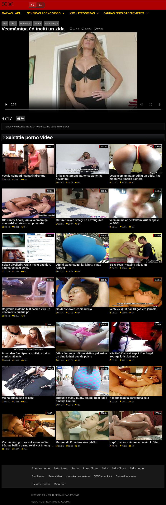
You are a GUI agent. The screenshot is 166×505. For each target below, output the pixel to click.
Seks (105, 468)
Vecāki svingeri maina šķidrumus (23, 175)
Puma (38, 23)
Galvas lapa (11, 13)
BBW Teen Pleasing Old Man (128, 264)
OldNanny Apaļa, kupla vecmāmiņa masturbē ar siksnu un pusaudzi (25, 222)
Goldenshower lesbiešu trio (74, 309)
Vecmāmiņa (51, 23)
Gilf (5, 23)
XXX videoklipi (103, 476)
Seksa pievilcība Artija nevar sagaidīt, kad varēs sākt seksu (26, 266)
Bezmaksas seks (126, 476)
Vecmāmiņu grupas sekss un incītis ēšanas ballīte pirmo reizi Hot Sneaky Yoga (26, 445)
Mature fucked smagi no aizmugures (79, 220)
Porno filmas (90, 468)
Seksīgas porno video (44, 13)
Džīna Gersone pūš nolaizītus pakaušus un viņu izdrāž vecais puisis (82, 355)
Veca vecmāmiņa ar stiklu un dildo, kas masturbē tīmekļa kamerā (134, 177)
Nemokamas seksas (78, 476)
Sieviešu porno (41, 484)
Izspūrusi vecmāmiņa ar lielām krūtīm (133, 442)
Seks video (55, 476)
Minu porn (60, 484)
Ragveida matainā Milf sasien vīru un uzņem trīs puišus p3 (26, 311)
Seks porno (137, 468)
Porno (75, 468)
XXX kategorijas (82, 13)
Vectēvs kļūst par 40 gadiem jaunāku (133, 309)
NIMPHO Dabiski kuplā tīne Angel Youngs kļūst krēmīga (131, 355)
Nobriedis (25, 23)
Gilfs (13, 23)
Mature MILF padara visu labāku (76, 442)
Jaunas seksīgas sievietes (124, 13)
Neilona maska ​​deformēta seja (129, 397)
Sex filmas (38, 476)
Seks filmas (61, 468)
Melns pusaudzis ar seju (18, 397)
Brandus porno (41, 468)
